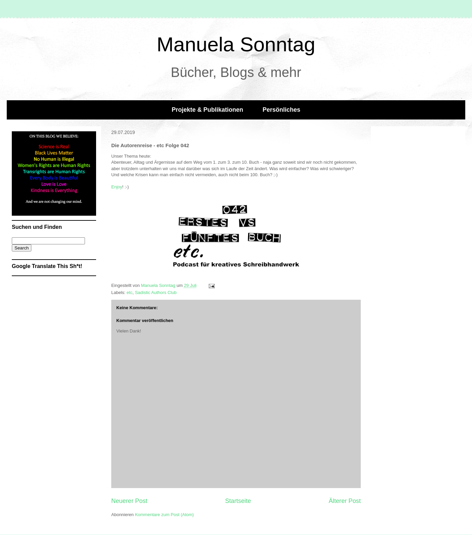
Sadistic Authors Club (156, 292)
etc (129, 292)
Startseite (238, 501)
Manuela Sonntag (236, 44)
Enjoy (116, 186)
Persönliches (281, 109)
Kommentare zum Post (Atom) (164, 514)
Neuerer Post (129, 501)
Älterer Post (345, 501)
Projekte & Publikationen (207, 109)
